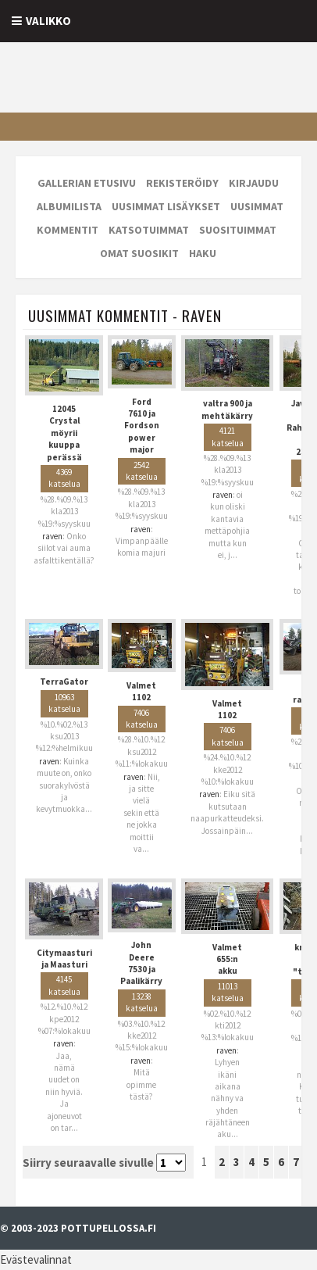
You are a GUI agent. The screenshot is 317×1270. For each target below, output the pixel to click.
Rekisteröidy (182, 183)
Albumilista (69, 206)
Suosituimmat (237, 230)
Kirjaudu (254, 183)
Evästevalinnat (36, 1259)
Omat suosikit (139, 253)
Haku (202, 253)
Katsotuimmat (149, 230)
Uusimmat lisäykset (166, 206)
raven (52, 536)
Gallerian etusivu (86, 183)
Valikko (48, 20)
